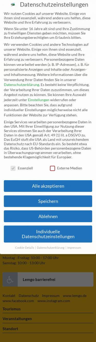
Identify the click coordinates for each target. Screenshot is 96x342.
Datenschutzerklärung (21, 80)
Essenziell (21, 163)
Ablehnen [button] (48, 211)
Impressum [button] (74, 242)
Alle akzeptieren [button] (48, 181)
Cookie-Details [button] (25, 242)
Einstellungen (38, 95)
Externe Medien (66, 163)
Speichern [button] (48, 196)
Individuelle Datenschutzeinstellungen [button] (48, 229)
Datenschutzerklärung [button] (51, 242)
